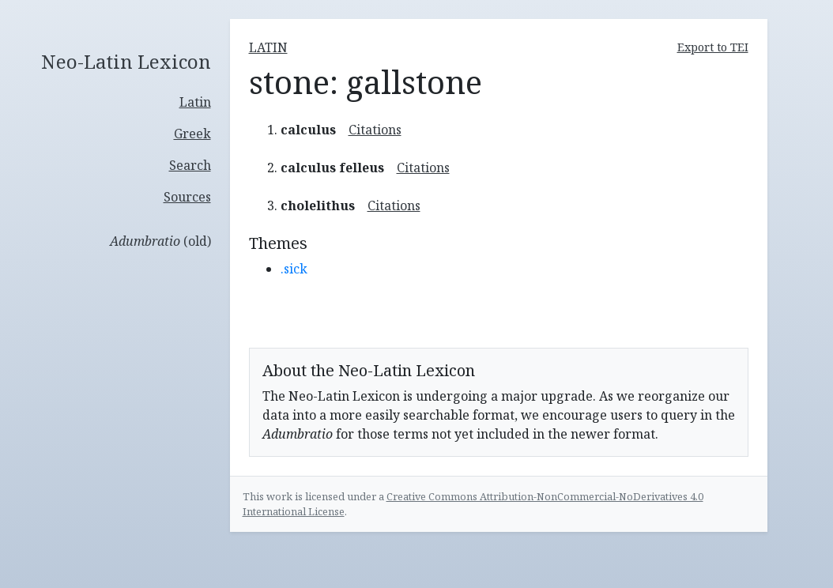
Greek (192, 133)
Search (190, 165)
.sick (294, 268)
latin (268, 47)
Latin (195, 102)
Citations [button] (375, 129)
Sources (187, 196)
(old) (160, 241)
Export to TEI (712, 47)
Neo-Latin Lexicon (126, 62)
